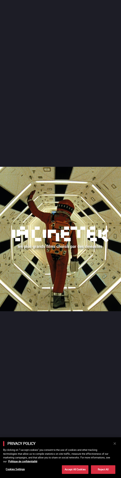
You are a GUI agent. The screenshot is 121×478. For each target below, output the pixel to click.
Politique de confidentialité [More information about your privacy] (22, 461)
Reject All (103, 469)
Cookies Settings (15, 469)
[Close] (114, 443)
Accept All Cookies (75, 469)
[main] (60, 457)
